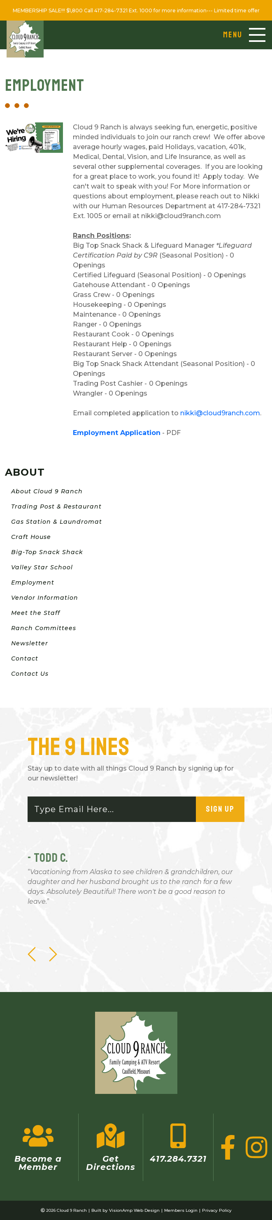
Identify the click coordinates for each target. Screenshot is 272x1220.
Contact (24, 658)
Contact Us (30, 673)
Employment (32, 582)
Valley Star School (42, 567)
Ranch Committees (43, 628)
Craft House (31, 537)
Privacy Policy (217, 1210)
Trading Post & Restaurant (56, 506)
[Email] (112, 809)
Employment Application (116, 433)
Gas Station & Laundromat (56, 521)
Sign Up (220, 809)
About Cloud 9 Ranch (47, 491)
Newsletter (29, 643)
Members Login (181, 1210)
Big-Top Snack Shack (47, 552)
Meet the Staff (35, 613)
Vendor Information (44, 597)
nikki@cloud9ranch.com (220, 413)
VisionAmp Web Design (134, 1210)
